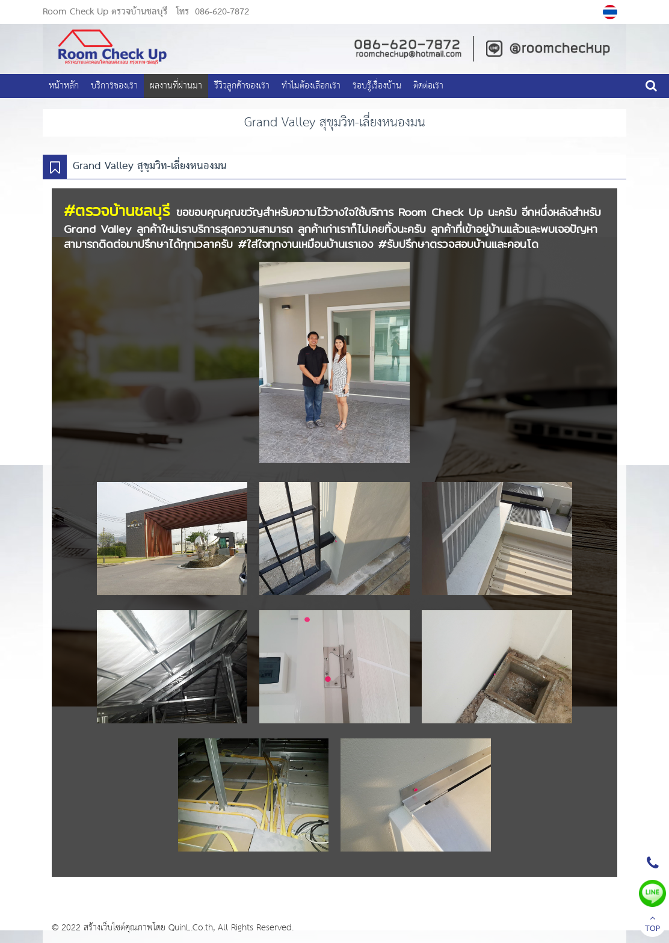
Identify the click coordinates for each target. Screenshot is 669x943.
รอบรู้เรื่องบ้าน (377, 86)
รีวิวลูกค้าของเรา (242, 86)
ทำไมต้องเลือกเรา (311, 86)
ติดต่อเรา (428, 86)
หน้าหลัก (64, 86)
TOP (652, 925)
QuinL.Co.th (190, 928)
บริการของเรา (114, 86)
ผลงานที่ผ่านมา (176, 86)
